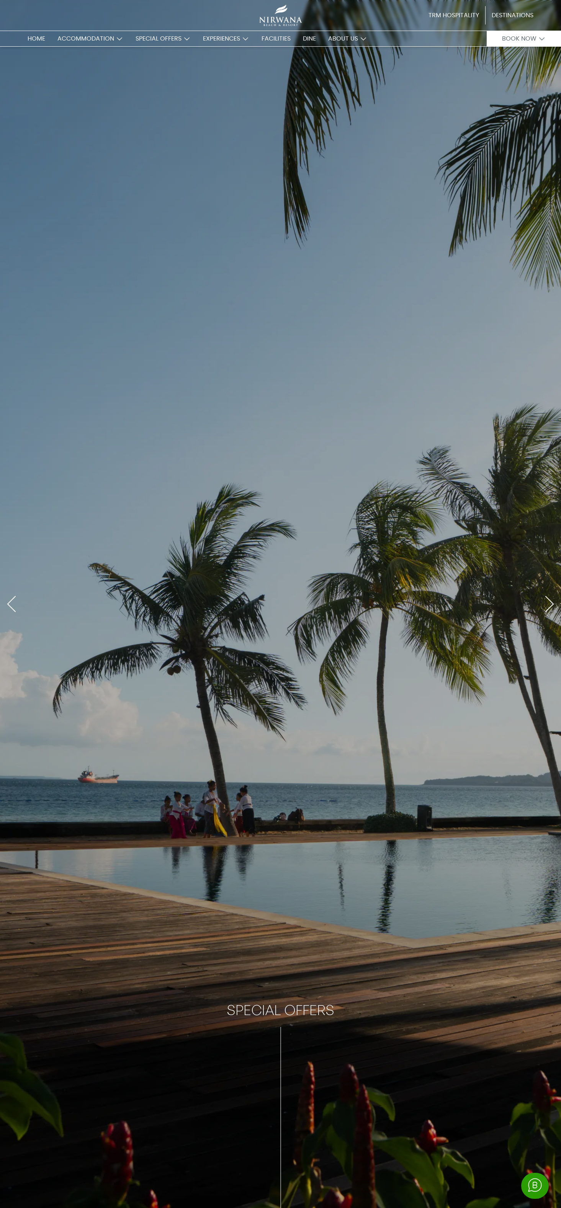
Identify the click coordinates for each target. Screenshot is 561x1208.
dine (309, 39)
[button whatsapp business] (535, 1186)
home (36, 39)
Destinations (512, 15)
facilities (276, 39)
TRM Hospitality (454, 15)
